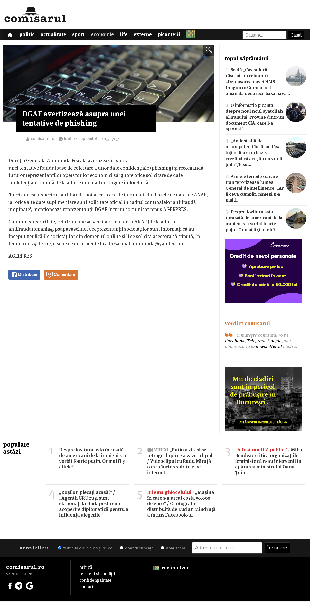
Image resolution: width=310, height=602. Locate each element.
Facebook (235, 341)
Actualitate (56, 35)
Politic (28, 35)
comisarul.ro (42, 139)
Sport (82, 35)
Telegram (256, 341)
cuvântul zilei (172, 568)
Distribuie (24, 276)
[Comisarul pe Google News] (30, 586)
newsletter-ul (269, 347)
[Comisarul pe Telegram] (19, 586)
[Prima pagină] (10, 35)
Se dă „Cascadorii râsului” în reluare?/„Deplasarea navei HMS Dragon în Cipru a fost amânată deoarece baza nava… (266, 82)
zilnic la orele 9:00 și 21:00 (85, 549)
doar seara (173, 549)
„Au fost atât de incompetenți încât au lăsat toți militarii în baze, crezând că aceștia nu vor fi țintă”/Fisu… (266, 153)
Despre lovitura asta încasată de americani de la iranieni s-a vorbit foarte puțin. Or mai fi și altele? (266, 221)
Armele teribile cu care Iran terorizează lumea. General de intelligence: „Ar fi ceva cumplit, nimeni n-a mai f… (266, 189)
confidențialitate (95, 581)
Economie (106, 35)
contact (86, 587)
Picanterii (176, 35)
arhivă (86, 568)
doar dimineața (136, 549)
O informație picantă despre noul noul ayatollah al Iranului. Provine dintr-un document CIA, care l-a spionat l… (266, 118)
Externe (149, 35)
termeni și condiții (97, 574)
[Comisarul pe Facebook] (10, 586)
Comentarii (60, 276)
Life (129, 35)
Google (274, 341)
